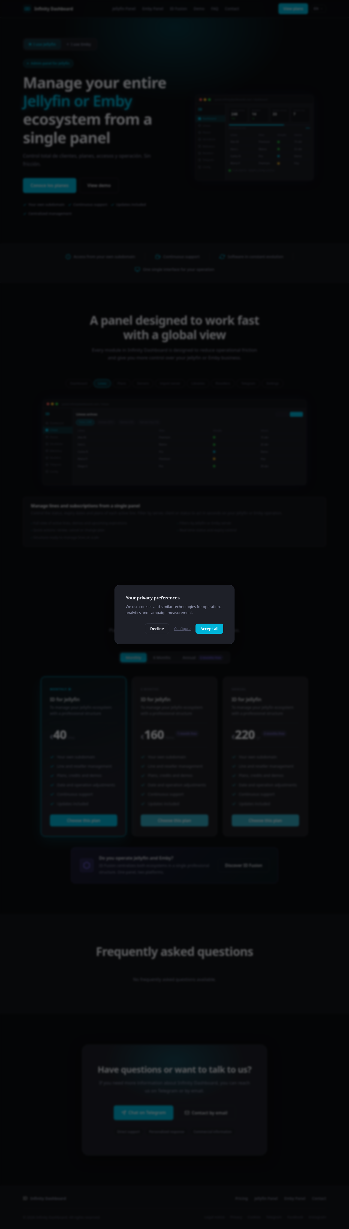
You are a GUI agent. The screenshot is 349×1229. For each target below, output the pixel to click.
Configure (182, 628)
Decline (157, 628)
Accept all (209, 628)
